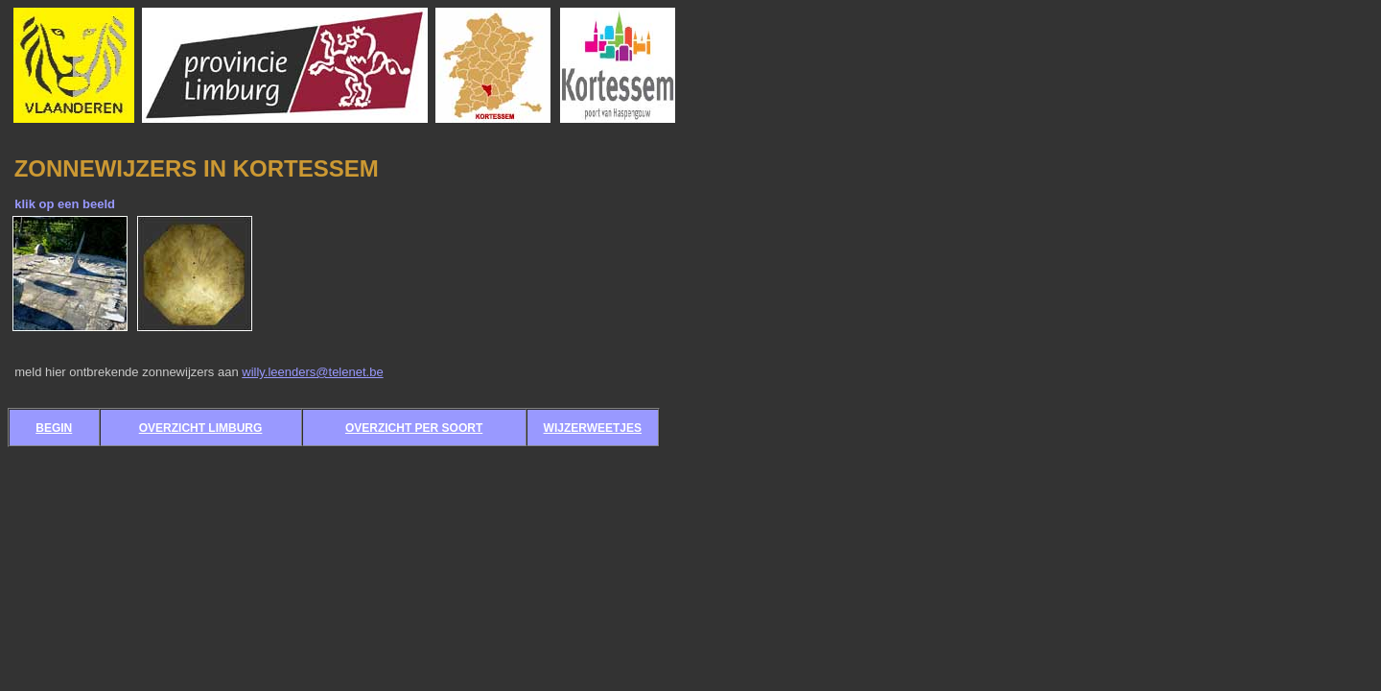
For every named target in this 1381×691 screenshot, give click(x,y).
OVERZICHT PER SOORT (413, 428)
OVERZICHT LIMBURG (201, 428)
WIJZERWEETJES (593, 428)
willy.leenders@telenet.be (312, 372)
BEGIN (53, 428)
